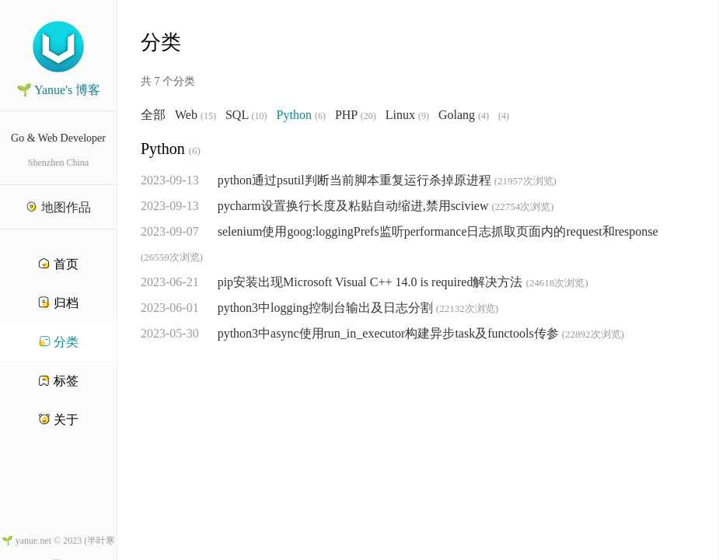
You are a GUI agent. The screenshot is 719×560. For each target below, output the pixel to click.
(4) (483, 116)
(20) (368, 116)
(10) (259, 116)
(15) (208, 116)
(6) (320, 116)
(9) (423, 116)
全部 (153, 115)
